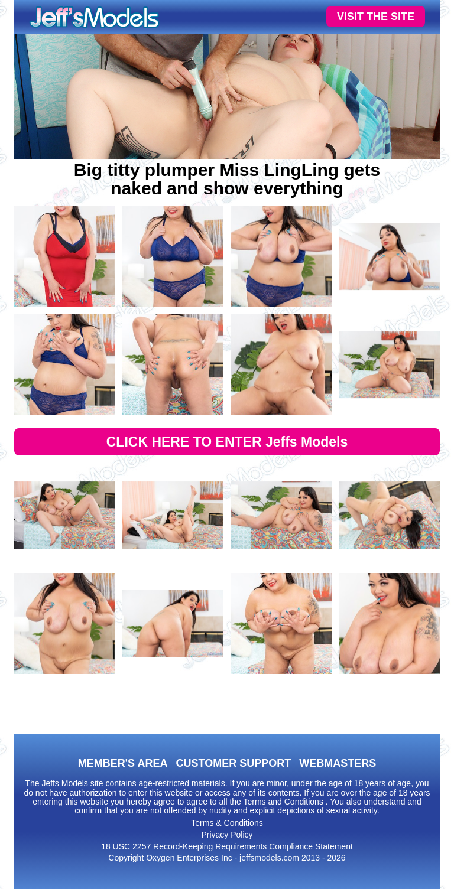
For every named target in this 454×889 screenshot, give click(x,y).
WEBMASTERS (337, 763)
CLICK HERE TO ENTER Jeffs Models (227, 442)
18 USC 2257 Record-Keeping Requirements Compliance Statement (227, 846)
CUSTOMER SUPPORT (233, 763)
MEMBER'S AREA (123, 763)
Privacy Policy (226, 834)
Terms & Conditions (226, 823)
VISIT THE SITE (375, 16)
